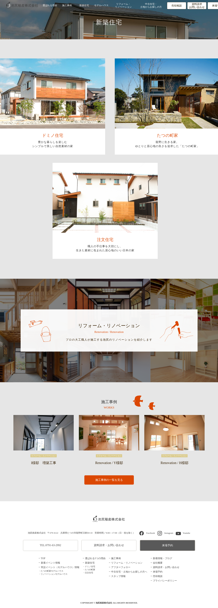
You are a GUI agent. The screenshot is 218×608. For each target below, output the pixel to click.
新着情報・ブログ (162, 558)
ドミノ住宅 (52, 135)
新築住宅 (84, 5)
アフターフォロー (120, 567)
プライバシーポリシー (165, 580)
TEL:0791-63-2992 (50, 545)
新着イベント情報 (50, 563)
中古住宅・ (151, 6)
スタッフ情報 (118, 576)
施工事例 (67, 5)
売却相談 (177, 5)
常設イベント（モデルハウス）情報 (60, 567)
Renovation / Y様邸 (109, 463)
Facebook (150, 533)
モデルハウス (101, 5)
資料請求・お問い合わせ (109, 545)
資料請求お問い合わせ (197, 6)
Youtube (186, 533)
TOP (43, 558)
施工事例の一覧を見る (109, 480)
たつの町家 (167, 135)
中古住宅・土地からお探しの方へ (129, 571)
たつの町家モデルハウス (52, 571)
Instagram (168, 533)
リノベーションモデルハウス (54, 574)
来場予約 (167, 545)
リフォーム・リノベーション (126, 563)
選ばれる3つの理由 (95, 558)
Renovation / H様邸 (174, 463)
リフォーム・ (123, 6)
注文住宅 (105, 240)
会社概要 (158, 563)
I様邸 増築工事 (43, 463)
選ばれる (50, 5)
